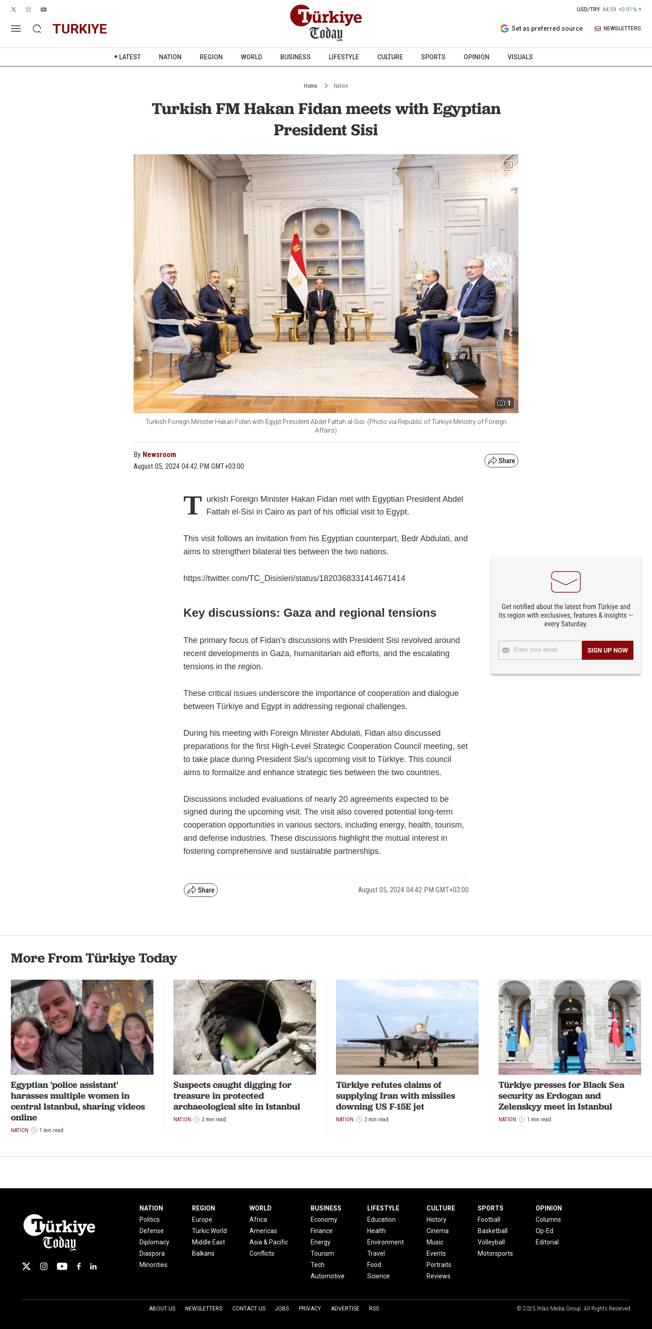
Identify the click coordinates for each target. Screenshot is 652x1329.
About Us (162, 1308)
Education (381, 1219)
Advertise (345, 1308)
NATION (170, 57)
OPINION (476, 57)
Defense (151, 1231)
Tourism (322, 1253)
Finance (322, 1231)
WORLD (251, 57)
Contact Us (248, 1308)
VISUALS (520, 57)
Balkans (203, 1253)
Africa (258, 1219)
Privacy (310, 1308)
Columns (548, 1219)
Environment (385, 1242)
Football (489, 1219)
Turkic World (209, 1231)
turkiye (80, 29)
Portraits (439, 1264)
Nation (341, 86)
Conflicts (261, 1253)
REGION (211, 57)
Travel (376, 1253)
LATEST (130, 57)
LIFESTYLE (344, 57)
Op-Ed (544, 1231)
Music (435, 1242)
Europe (202, 1219)
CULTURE (390, 57)
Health (376, 1231)
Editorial (547, 1242)
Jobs (282, 1308)
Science (378, 1276)
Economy (324, 1219)
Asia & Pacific (268, 1242)
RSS (374, 1308)
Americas (263, 1231)
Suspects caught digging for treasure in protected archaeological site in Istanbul (236, 1095)
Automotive (328, 1276)
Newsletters (203, 1308)
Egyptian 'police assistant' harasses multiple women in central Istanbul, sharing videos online (78, 1101)
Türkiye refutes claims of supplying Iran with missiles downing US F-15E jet (395, 1095)
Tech (318, 1264)
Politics (149, 1219)
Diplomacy (154, 1242)
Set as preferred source (541, 28)
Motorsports (495, 1253)
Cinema (438, 1231)
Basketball (493, 1231)
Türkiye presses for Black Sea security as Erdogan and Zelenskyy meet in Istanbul (561, 1095)
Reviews (439, 1276)
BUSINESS (295, 57)
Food (374, 1264)
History (436, 1219)
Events (436, 1253)
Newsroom (159, 454)
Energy (321, 1242)
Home (310, 86)
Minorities (153, 1264)
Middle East (208, 1242)
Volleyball (491, 1242)
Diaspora (152, 1253)
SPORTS (433, 57)
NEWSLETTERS (617, 28)
